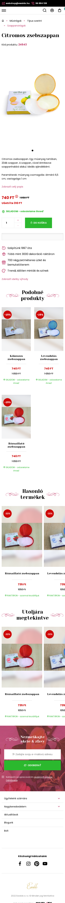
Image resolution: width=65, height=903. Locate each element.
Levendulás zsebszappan (49, 357)
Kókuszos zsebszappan (16, 357)
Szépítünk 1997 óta (17, 248)
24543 (22, 44)
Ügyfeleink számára (15, 798)
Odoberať (32, 765)
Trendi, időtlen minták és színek (25, 271)
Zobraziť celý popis (12, 186)
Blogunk (8, 822)
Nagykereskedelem (15, 806)
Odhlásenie (12, 780)
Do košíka (40, 222)
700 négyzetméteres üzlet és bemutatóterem (24, 262)
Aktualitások (11, 814)
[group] (23, 553)
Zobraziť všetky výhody (15, 279)
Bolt (6, 830)
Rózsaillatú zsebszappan (16, 445)
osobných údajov (43, 777)
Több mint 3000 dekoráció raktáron (28, 254)
